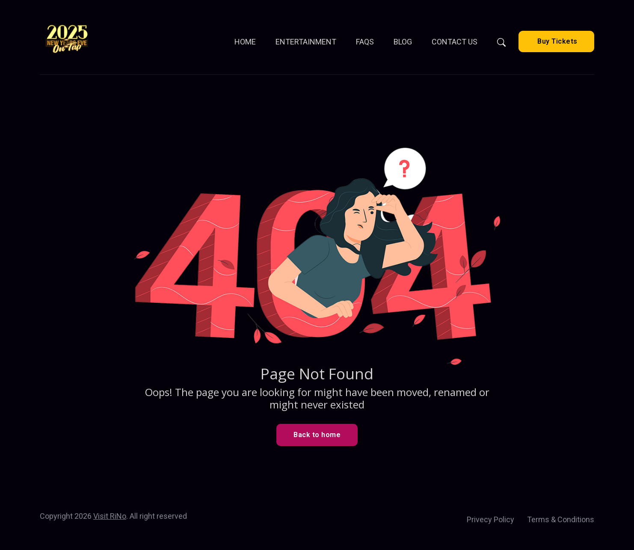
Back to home (317, 435)
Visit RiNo (109, 516)
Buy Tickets (557, 41)
